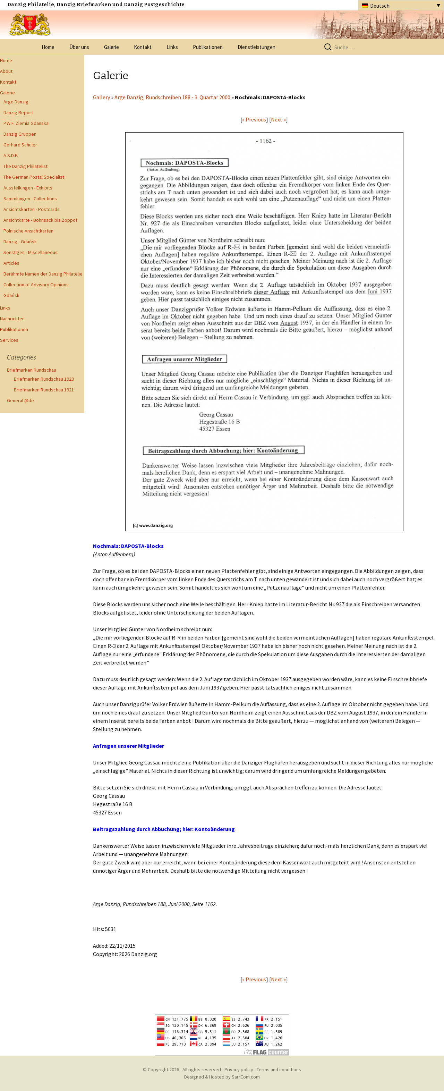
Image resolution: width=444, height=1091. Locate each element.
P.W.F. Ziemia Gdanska (26, 123)
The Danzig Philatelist (25, 166)
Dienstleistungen (256, 47)
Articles (11, 263)
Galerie (111, 47)
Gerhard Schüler (20, 145)
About (6, 71)
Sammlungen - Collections (30, 198)
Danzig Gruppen (19, 134)
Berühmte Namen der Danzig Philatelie (43, 274)
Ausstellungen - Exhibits (27, 188)
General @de (20, 400)
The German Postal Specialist (33, 177)
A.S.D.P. (10, 155)
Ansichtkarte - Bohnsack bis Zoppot (40, 220)
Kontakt (143, 47)
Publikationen (208, 47)
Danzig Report (18, 112)
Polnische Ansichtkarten (28, 231)
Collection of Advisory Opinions (36, 284)
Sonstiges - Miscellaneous (30, 252)
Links (172, 47)
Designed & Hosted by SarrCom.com (222, 1077)
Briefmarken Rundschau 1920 (44, 379)
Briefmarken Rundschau (31, 370)
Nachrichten (12, 318)
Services (9, 340)
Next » (278, 119)
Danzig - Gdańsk (20, 241)
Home (48, 47)
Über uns (79, 47)
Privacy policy (238, 1069)
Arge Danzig (15, 102)
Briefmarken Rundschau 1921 (44, 390)
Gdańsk (11, 295)
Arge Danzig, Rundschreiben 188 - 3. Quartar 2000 (172, 97)
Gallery (101, 97)
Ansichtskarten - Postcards (31, 209)
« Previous (254, 119)
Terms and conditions (279, 1069)
